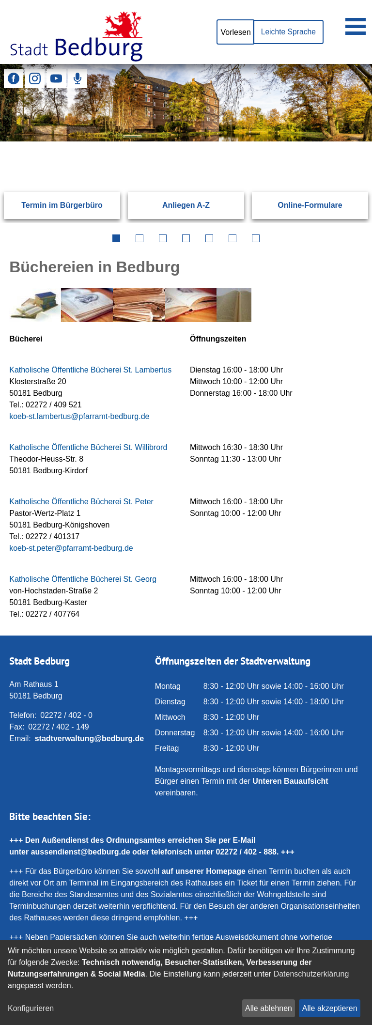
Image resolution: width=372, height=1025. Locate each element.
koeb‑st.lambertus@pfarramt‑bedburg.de (79, 416)
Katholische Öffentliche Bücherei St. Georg (82, 579)
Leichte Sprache (287, 32)
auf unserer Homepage (204, 871)
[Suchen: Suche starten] (341, 141)
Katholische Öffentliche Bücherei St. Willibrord (88, 447)
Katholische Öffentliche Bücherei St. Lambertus (90, 370)
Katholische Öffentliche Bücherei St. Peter (81, 501)
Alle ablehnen (268, 1008)
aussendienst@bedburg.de (80, 852)
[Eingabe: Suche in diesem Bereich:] (174, 141)
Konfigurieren (31, 1008)
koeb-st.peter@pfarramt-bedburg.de (71, 548)
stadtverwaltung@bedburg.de (89, 738)
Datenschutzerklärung (311, 974)
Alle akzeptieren (329, 1008)
